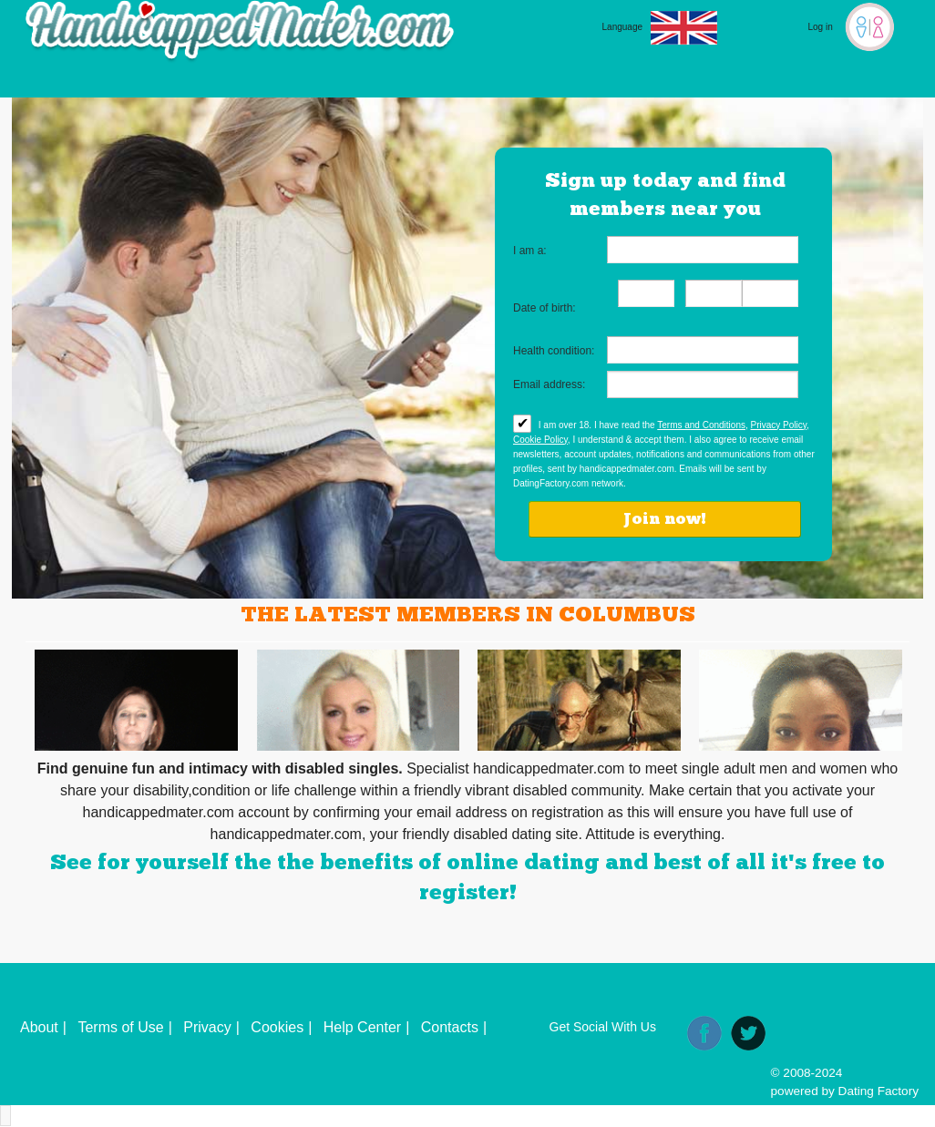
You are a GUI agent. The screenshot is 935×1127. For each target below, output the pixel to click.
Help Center (362, 1027)
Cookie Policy (540, 440)
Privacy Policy (779, 425)
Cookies (277, 1027)
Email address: (549, 384)
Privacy (207, 1027)
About (39, 1027)
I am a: (530, 250)
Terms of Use (120, 1027)
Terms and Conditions (701, 425)
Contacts (449, 1027)
